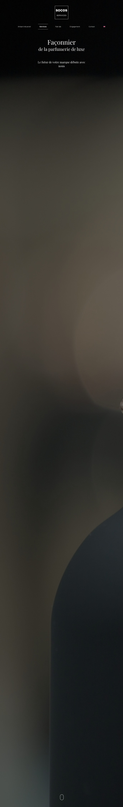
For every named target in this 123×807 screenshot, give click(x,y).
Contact (92, 27)
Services (43, 27)
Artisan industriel (24, 27)
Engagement (75, 27)
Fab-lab (58, 27)
